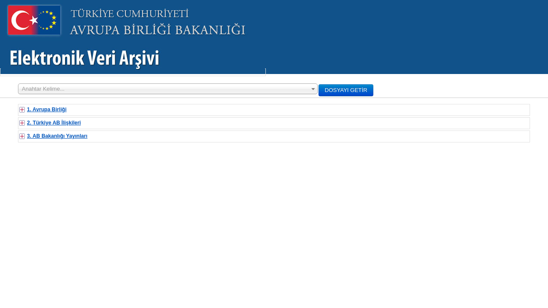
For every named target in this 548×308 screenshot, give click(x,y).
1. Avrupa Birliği (46, 110)
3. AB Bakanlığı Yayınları (57, 136)
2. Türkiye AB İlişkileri (54, 123)
